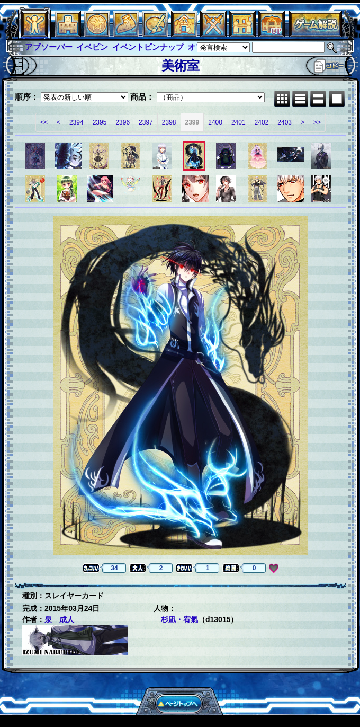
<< (44, 122)
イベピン (92, 46)
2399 (192, 122)
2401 (238, 122)
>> (317, 122)
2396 (122, 122)
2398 (169, 122)
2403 (284, 122)
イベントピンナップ (148, 46)
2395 (100, 122)
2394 (76, 122)
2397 (146, 122)
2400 (215, 122)
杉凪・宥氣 (179, 619)
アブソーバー (49, 46)
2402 (262, 122)
